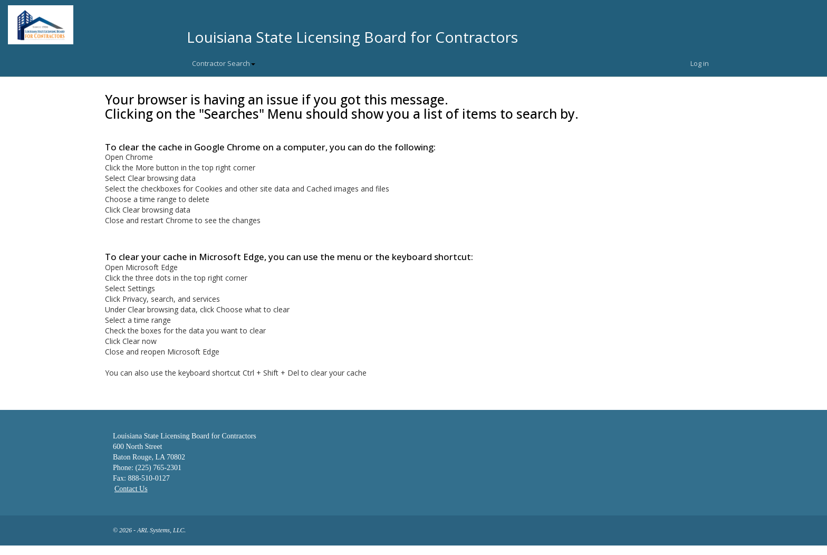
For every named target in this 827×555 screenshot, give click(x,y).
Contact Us (131, 489)
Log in (699, 63)
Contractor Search (223, 63)
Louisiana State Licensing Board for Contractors (352, 37)
